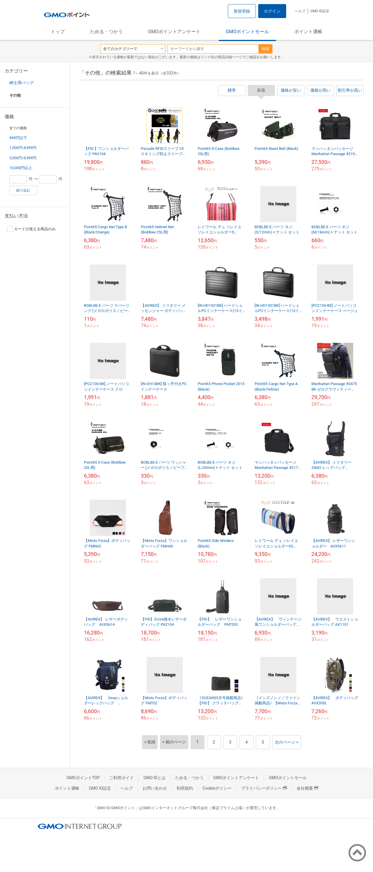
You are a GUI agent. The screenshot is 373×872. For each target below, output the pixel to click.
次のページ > (286, 742)
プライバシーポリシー (264, 788)
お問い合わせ (154, 788)
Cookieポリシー (217, 788)
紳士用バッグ (21, 82)
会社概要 (307, 788)
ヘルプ (300, 11)
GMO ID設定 (319, 11)
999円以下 (18, 138)
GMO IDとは (154, 777)
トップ (58, 31)
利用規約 (185, 788)
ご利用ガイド (121, 777)
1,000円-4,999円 (22, 148)
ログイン (272, 11)
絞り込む (23, 190)
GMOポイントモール (247, 31)
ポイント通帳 (308, 31)
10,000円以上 (20, 168)
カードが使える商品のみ (31, 229)
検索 (265, 49)
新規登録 (242, 11)
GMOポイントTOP (83, 777)
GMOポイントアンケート (174, 31)
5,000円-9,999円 (22, 158)
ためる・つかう (106, 31)
